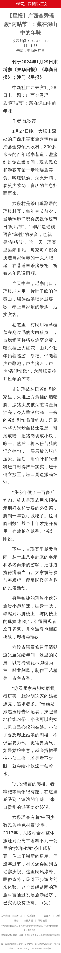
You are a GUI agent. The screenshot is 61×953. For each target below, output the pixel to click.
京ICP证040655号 (44, 944)
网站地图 (42, 920)
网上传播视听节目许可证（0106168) (17, 944)
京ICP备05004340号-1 (41, 948)
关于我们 (5, 915)
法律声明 (28, 920)
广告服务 (46, 915)
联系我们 (31, 915)
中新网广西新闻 (26, 4)
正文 (43, 4)
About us (17, 915)
